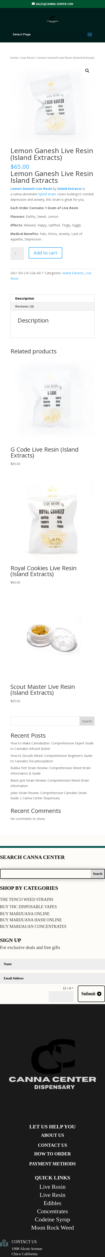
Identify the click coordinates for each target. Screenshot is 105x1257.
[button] (87, 71)
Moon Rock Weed (52, 1227)
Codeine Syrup (52, 1219)
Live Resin (28, 58)
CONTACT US (52, 1145)
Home (14, 58)
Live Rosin (53, 1187)
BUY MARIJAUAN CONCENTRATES (33, 926)
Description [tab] (24, 298)
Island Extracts (73, 273)
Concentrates (52, 1211)
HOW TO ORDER (52, 1153)
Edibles (52, 1203)
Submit (88, 993)
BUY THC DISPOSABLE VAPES (28, 907)
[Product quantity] (17, 253)
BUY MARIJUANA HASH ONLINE (31, 920)
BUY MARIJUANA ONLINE (25, 914)
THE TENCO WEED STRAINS (26, 899)
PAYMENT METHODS (52, 1163)
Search (87, 721)
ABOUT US (52, 1135)
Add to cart (45, 253)
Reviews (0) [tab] (24, 306)
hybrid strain (46, 194)
